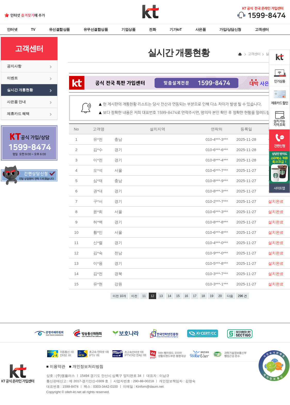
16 (186, 296)
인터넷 (12, 29)
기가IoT (176, 29)
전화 (152, 29)
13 (161, 296)
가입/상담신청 (230, 29)
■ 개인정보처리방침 (86, 366)
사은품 (200, 29)
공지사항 (14, 66)
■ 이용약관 (55, 366)
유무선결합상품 (96, 29)
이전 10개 (119, 296)
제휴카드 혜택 (18, 114)
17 (194, 296)
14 (169, 296)
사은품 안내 (16, 102)
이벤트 (12, 78)
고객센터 (262, 29)
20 (220, 296)
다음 (230, 296)
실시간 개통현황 (20, 90)
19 (211, 296)
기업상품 (128, 29)
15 (177, 296)
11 (144, 296)
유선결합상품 (59, 29)
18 (203, 296)
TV (33, 29)
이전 (134, 296)
